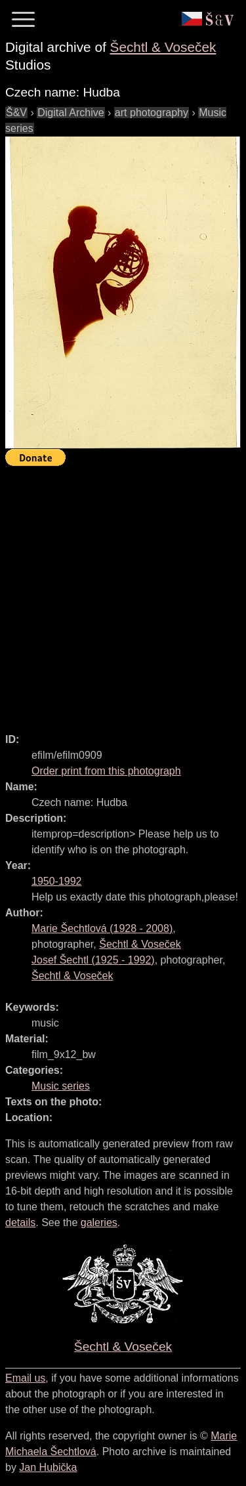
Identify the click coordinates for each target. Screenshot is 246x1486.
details (20, 1222)
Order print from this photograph (106, 770)
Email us (25, 1378)
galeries (99, 1222)
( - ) (102, 928)
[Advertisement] (123, 594)
